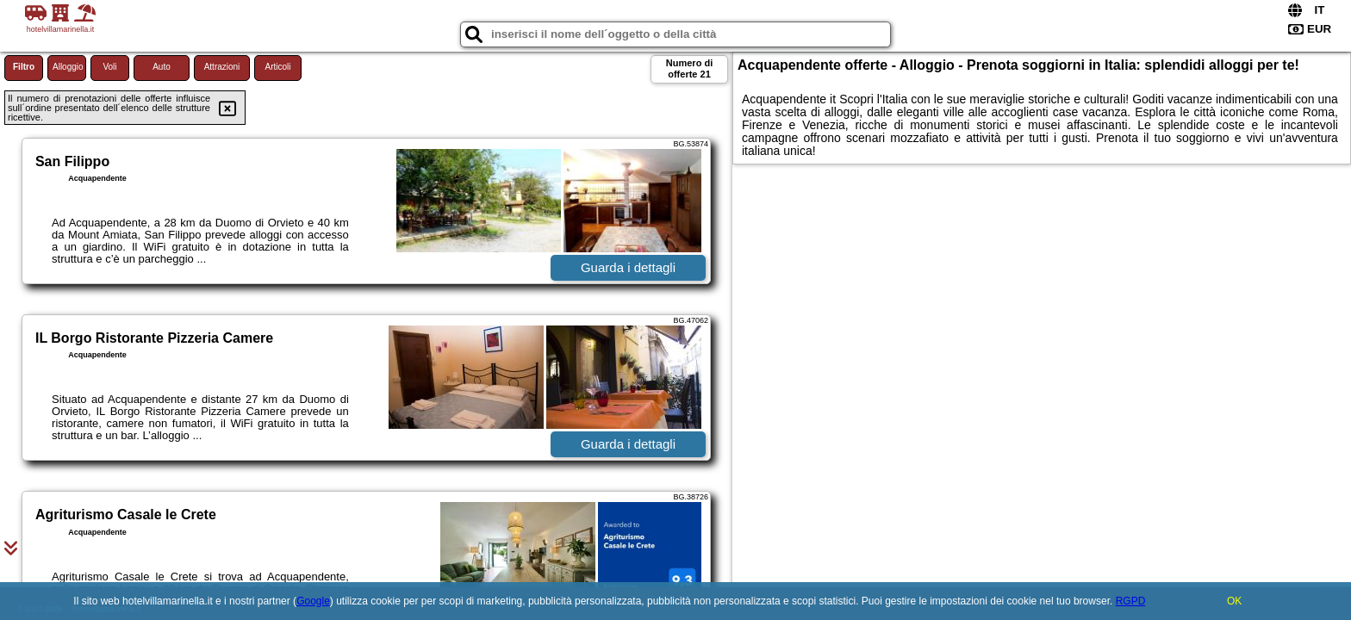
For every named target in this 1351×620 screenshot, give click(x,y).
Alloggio (68, 66)
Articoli (277, 66)
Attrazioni (222, 66)
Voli (109, 66)
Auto (162, 66)
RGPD (1131, 601)
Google (313, 601)
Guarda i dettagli (628, 267)
